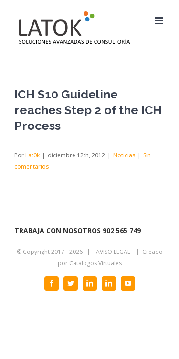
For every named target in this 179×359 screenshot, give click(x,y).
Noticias (124, 155)
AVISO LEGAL (113, 252)
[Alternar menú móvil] (160, 21)
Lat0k (32, 155)
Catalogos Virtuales (95, 263)
